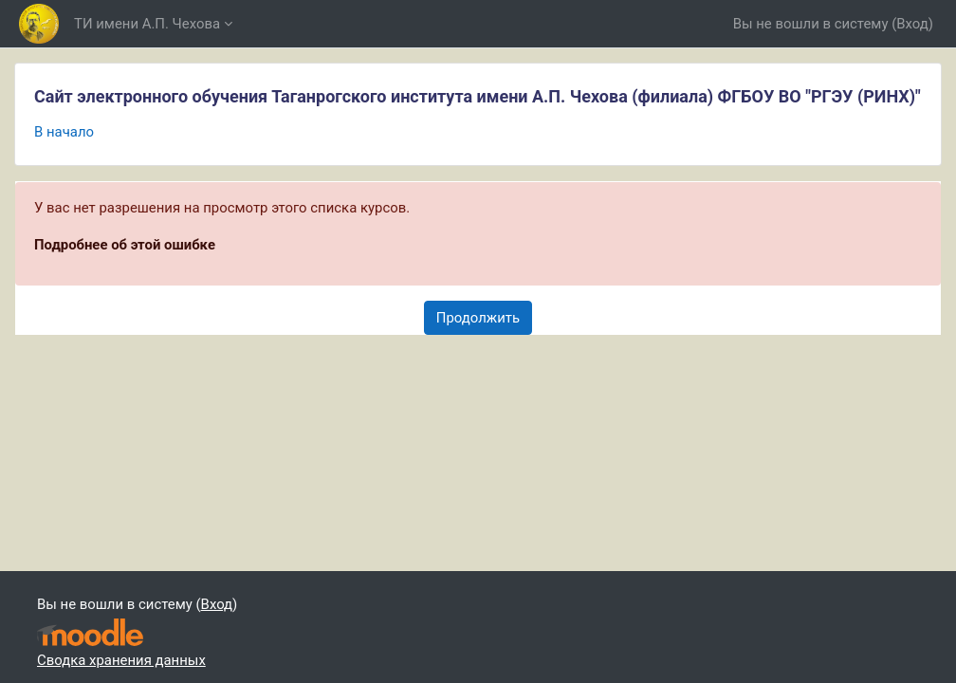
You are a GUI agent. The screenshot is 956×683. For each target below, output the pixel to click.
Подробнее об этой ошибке (124, 244)
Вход (912, 23)
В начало (64, 131)
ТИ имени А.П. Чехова (147, 23)
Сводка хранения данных (121, 660)
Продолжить (478, 317)
